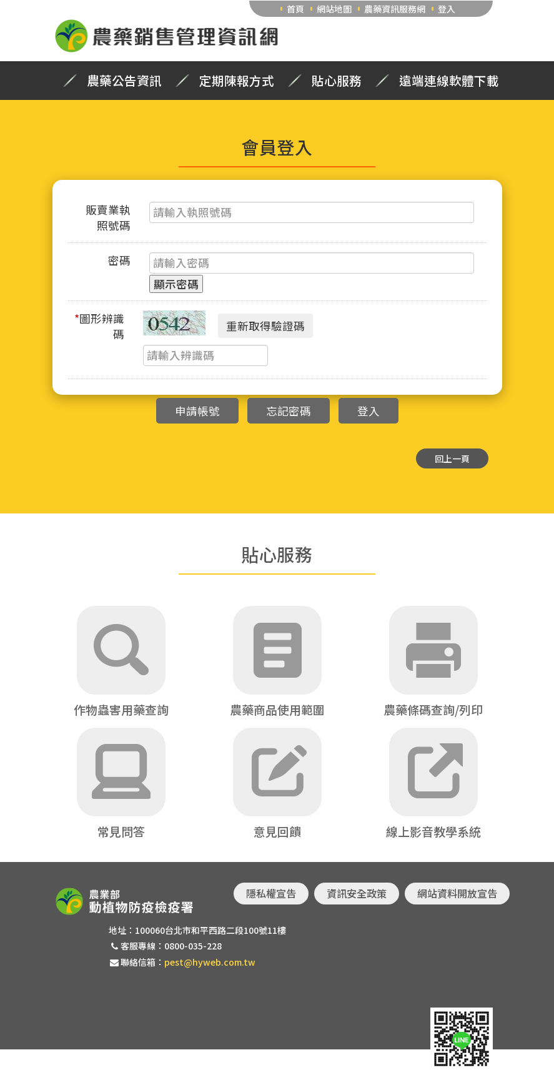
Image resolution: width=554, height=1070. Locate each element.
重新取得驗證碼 (265, 326)
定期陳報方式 (236, 80)
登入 (446, 8)
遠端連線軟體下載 (449, 80)
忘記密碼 (288, 411)
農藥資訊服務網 (394, 8)
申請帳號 (197, 411)
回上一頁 (452, 458)
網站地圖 (334, 8)
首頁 (295, 8)
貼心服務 (337, 80)
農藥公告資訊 (124, 80)
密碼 (119, 260)
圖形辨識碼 (99, 326)
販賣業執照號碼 (108, 217)
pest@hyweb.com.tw (209, 962)
